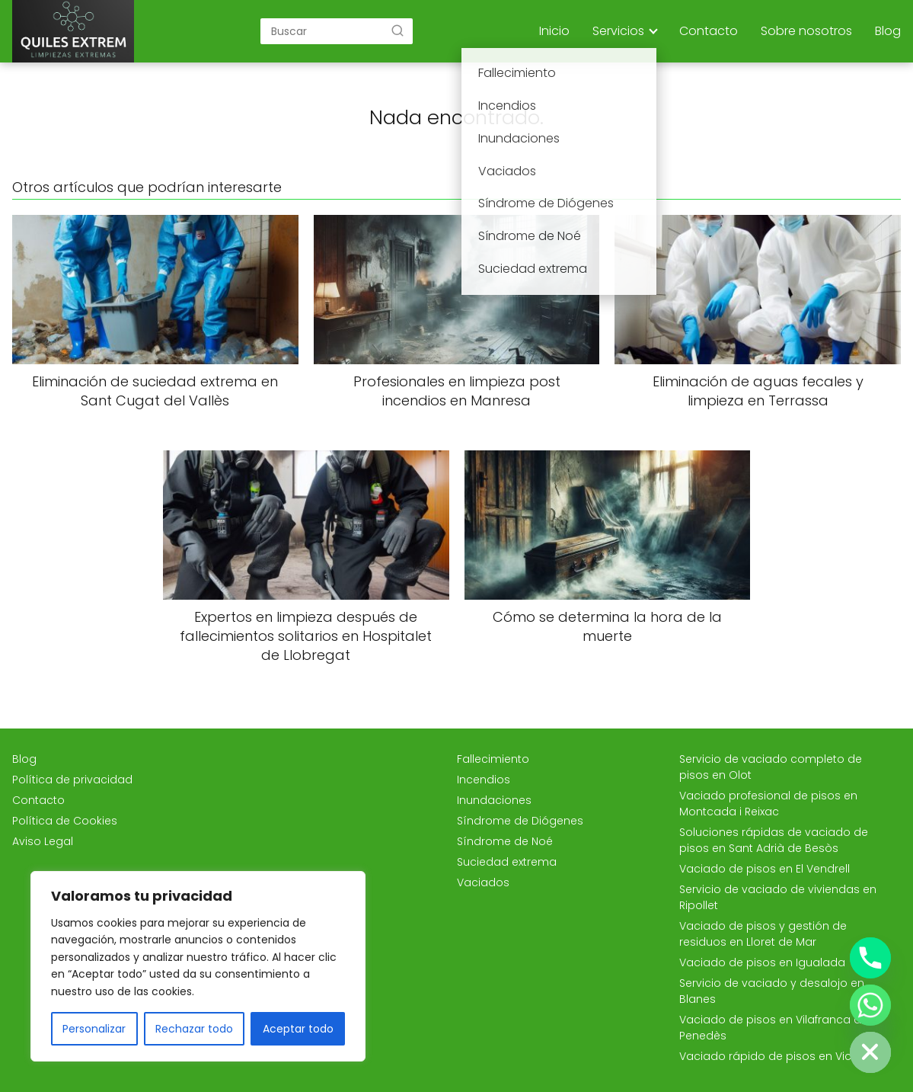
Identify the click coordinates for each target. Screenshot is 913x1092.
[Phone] (870, 957)
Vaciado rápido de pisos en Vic (765, 1056)
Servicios (618, 31)
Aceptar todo (298, 1028)
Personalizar (94, 1028)
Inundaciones (494, 800)
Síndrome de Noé (505, 841)
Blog (888, 31)
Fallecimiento (493, 759)
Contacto (708, 31)
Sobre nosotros (806, 31)
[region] (198, 966)
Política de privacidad (72, 779)
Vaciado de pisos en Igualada (762, 962)
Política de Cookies (64, 820)
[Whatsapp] (870, 1005)
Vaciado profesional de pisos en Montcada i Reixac (768, 803)
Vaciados (483, 882)
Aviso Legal (42, 841)
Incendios (483, 779)
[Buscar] (397, 30)
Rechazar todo (194, 1028)
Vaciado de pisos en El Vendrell (764, 868)
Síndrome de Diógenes (520, 820)
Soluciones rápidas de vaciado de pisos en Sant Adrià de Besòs (773, 840)
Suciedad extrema (507, 861)
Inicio (554, 31)
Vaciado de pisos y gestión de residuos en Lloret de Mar (763, 933)
